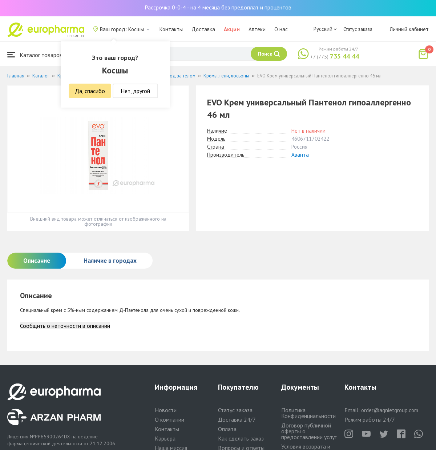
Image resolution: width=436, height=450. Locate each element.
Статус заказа (357, 29)
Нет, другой (135, 91)
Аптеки (257, 29)
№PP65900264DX (50, 436)
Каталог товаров (34, 55)
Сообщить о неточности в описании (65, 325)
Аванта (300, 154)
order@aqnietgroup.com (389, 410)
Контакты (171, 29)
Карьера (165, 438)
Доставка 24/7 (237, 419)
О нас (281, 29)
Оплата (227, 429)
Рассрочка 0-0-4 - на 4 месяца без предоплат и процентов (218, 7)
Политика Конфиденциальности (308, 412)
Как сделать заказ (241, 438)
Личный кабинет (409, 29)
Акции (232, 29)
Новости (166, 410)
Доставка (203, 29)
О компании (169, 419)
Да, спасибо (90, 91)
